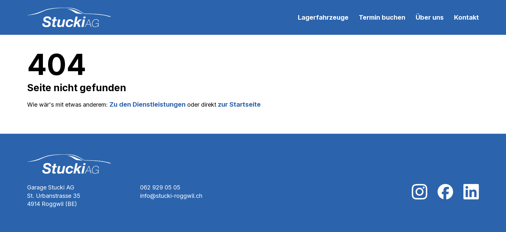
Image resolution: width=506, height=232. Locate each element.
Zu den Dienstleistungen (147, 104)
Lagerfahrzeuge (323, 17)
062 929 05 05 (160, 187)
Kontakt (466, 17)
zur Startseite (239, 104)
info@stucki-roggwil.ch (171, 195)
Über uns (430, 17)
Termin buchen (382, 17)
